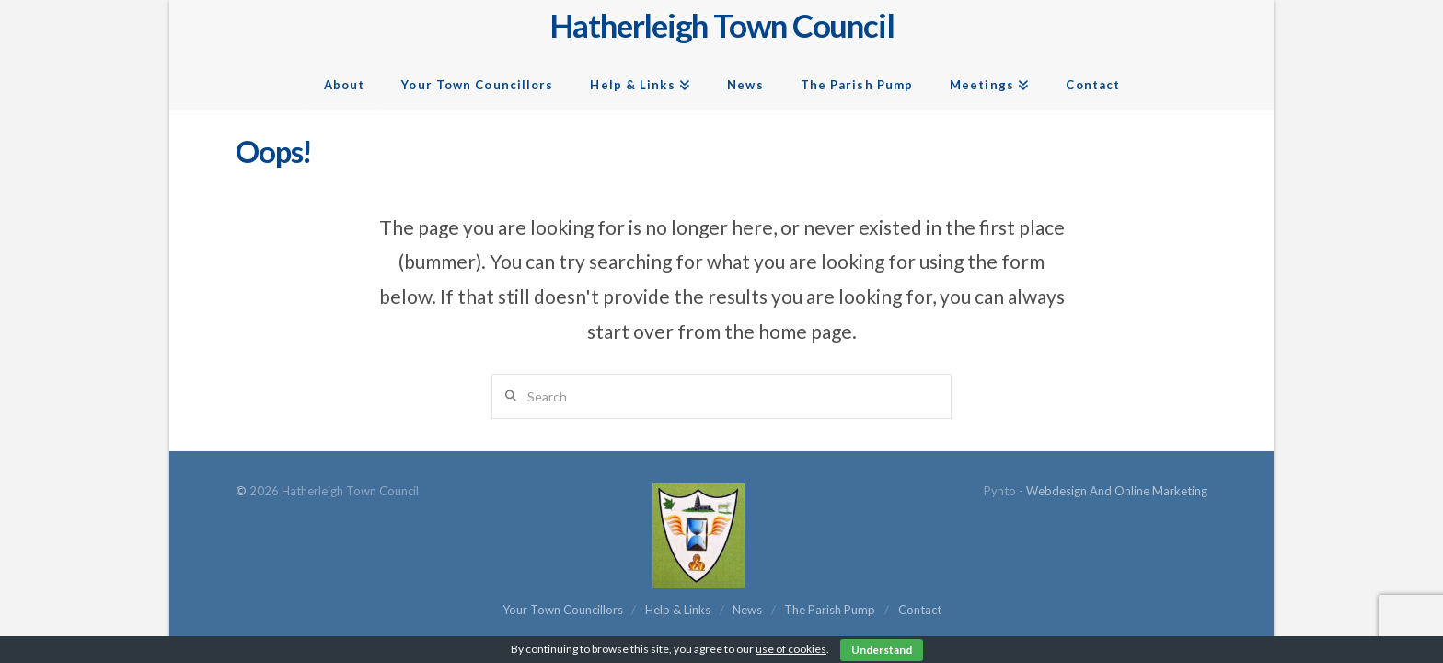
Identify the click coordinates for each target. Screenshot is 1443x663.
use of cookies (791, 649)
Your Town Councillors (562, 609)
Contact (919, 609)
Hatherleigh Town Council (722, 25)
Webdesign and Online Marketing (1116, 490)
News (747, 609)
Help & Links (677, 609)
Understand (881, 650)
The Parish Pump (829, 609)
